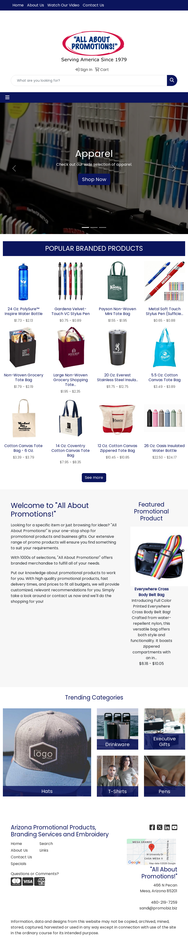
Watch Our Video (63, 5)
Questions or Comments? (35, 873)
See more (94, 477)
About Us (35, 5)
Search (46, 843)
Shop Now (94, 179)
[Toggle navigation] (7, 97)
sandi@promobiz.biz (158, 908)
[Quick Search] (89, 80)
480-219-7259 (164, 902)
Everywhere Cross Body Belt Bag (151, 592)
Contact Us (93, 5)
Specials (18, 863)
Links (43, 850)
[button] (14, 168)
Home (18, 5)
